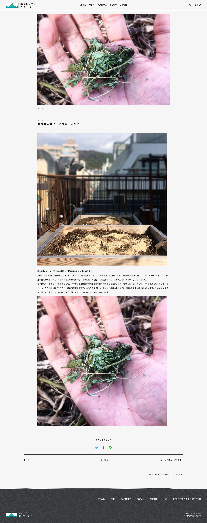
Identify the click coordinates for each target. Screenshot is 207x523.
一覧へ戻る (103, 460)
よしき (26, 460)
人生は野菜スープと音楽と (172, 460)
